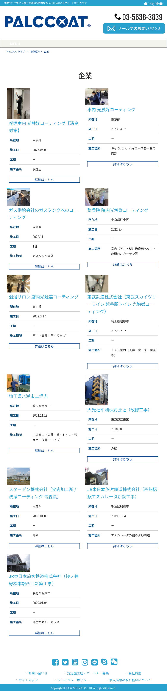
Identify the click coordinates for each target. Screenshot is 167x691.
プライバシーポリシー (73, 680)
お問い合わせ (37, 673)
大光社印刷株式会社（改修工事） (119, 409)
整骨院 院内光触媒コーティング (117, 210)
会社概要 (134, 673)
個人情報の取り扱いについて (130, 680)
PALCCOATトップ (15, 51)
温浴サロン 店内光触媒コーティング (43, 297)
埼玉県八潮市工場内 (28, 396)
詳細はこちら (44, 179)
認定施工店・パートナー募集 (88, 673)
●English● (153, 3)
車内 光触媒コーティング (111, 109)
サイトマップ (28, 680)
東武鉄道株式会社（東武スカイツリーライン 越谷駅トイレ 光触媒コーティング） (121, 304)
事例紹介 (35, 51)
